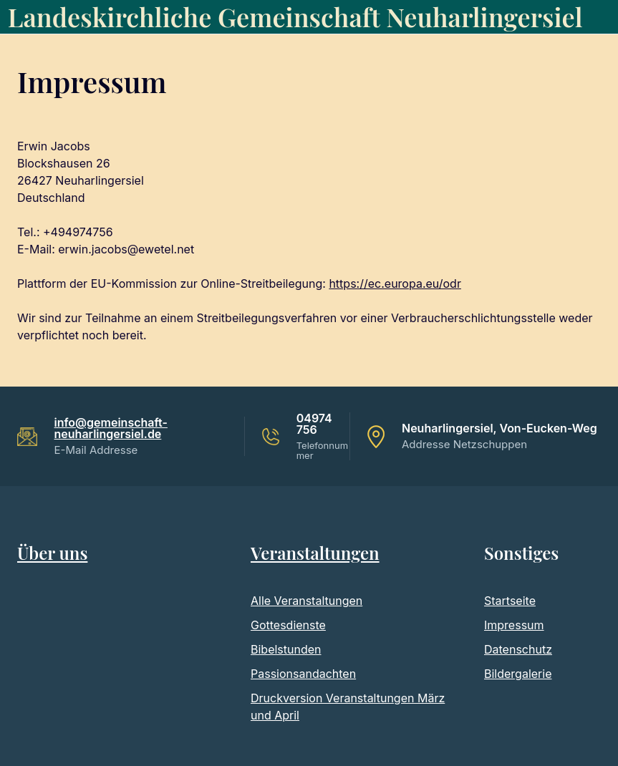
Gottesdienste (288, 625)
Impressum (514, 625)
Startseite (510, 600)
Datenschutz (518, 649)
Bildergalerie (517, 673)
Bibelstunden (286, 649)
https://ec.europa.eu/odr (395, 283)
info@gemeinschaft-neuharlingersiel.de (111, 428)
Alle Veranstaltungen (306, 600)
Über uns (52, 552)
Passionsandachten (303, 673)
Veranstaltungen (315, 552)
